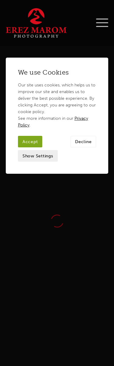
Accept (30, 96)
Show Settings (37, 110)
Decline (83, 96)
